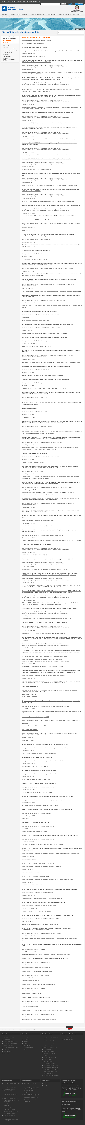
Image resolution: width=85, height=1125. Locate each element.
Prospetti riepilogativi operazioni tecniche (34, 453)
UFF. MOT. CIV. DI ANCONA (8, 41)
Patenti (4, 1034)
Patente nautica (8, 1051)
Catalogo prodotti (21, 1)
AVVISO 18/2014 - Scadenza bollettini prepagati (36, 876)
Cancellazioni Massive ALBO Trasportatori (34, 47)
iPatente (46, 1083)
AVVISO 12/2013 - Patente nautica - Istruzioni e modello (38, 984)
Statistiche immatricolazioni (51, 1069)
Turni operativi (7, 56)
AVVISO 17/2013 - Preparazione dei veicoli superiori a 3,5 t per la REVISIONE (45, 958)
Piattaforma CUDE (49, 1049)
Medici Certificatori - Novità (11, 1047)
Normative (6, 54)
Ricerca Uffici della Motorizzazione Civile (9, 37)
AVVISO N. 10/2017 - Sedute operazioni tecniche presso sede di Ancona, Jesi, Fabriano (48, 796)
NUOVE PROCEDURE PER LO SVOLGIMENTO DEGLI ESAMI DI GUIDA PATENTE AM (47, 809)
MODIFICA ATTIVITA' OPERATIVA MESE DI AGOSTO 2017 (39, 770)
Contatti (35, 1)
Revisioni (26, 1041)
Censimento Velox (68, 1039)
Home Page (6, 45)
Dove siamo (6, 47)
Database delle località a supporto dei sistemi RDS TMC (10, 1095)
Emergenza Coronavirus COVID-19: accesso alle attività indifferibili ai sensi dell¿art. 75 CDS (49, 608)
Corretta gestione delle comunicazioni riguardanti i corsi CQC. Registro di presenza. (47, 324)
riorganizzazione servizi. (29, 408)
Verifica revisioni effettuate (51, 1041)
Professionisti (7, 1080)
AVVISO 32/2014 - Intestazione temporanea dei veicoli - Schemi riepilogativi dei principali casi (50, 835)
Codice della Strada (69, 1034)
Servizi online (5, 16)
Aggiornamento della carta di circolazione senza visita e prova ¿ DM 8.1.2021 (45, 337)
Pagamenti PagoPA (49, 1045)
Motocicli (26, 1039)
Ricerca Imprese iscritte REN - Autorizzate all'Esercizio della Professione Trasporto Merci (31, 1096)
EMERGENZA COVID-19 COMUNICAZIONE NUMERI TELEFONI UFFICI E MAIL (45, 622)
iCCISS (45, 1085)
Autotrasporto (27, 1080)
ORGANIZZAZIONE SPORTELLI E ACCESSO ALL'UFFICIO (39, 783)
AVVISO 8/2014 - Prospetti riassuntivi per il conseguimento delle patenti (43, 902)
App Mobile (46, 1080)
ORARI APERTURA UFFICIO (30, 686)
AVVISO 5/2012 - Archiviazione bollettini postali (36, 997)
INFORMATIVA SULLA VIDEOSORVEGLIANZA (35, 822)
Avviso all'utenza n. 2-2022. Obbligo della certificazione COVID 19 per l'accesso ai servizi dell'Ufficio (52, 205)
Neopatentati (47, 1059)
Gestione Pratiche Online (50, 1047)
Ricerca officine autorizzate (51, 1065)
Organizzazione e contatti (10, 50)
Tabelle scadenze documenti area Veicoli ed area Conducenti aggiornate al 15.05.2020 (48, 559)
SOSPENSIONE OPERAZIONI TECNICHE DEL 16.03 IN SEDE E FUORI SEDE (44, 656)
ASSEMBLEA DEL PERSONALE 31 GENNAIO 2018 (37, 757)
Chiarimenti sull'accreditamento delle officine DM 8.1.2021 (39, 311)
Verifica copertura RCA (50, 1057)
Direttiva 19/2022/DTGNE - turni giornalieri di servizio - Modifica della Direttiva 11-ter (47, 112)
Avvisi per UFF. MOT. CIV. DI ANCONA (36, 38)
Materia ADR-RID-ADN (10, 1087)
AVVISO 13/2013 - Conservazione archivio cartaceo (37, 971)
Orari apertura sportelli (9, 49)
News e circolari (12, 1)
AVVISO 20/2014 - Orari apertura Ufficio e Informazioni (38, 863)
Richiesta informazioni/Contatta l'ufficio (9, 59)
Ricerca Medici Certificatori (51, 1067)
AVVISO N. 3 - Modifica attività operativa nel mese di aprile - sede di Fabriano (45, 744)
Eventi (11, 1029)
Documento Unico (28, 1047)
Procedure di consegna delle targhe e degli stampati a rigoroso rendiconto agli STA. (47, 379)
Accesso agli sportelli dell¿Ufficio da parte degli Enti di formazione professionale (46, 366)
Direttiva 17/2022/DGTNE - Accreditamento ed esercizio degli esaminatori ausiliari (46, 159)
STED (25, 1049)
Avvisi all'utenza (7, 52)
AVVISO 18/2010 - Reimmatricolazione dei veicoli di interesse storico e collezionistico (47, 1010)
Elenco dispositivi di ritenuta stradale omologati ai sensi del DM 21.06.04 (11, 1100)
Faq (33, 1029)
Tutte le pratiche (8, 1039)
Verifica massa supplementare (51, 1043)
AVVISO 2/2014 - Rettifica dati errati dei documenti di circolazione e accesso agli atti (47, 915)
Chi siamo (4, 1)
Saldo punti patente (49, 1051)
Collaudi (26, 1043)
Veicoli (24, 1034)
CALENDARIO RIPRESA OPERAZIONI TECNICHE (36, 544)
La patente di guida (9, 1037)
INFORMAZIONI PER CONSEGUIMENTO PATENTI (36, 250)
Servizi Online (47, 1034)
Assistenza (29, 1)
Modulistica (7, 1049)
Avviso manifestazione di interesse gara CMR (35, 717)
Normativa (6, 1053)
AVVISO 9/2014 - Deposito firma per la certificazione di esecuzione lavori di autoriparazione (49, 889)
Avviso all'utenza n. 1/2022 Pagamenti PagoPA (36, 219)
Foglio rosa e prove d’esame (11, 1041)
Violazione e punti (68, 1037)
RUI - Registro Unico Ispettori (51, 1075)
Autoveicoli (27, 1037)
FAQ (39, 1)
